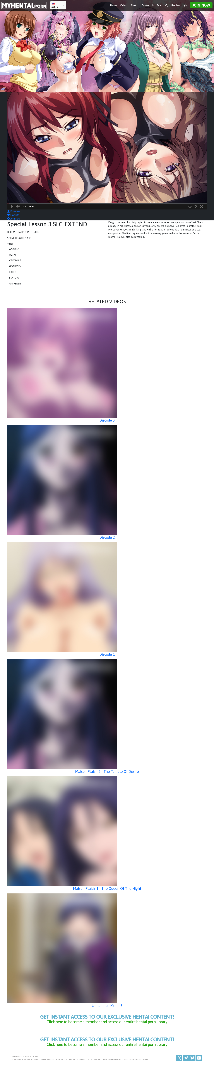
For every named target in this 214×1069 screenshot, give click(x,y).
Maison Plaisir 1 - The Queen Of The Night (107, 888)
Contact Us (148, 4)
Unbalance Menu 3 (107, 1005)
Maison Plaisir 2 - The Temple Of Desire (107, 771)
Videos (124, 4)
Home (113, 4)
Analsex (14, 249)
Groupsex (15, 266)
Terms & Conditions (77, 1066)
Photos (134, 4)
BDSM (12, 254)
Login (145, 1066)
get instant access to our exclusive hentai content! (107, 1020)
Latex (12, 272)
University (16, 283)
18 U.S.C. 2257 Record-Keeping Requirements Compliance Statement (114, 1066)
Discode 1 (107, 654)
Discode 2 (107, 537)
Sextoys (14, 277)
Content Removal (47, 1066)
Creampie (15, 260)
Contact (34, 1066)
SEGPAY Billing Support (21, 1066)
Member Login (179, 4)
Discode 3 (107, 420)
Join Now (201, 5)
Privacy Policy (61, 1066)
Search (162, 4)
